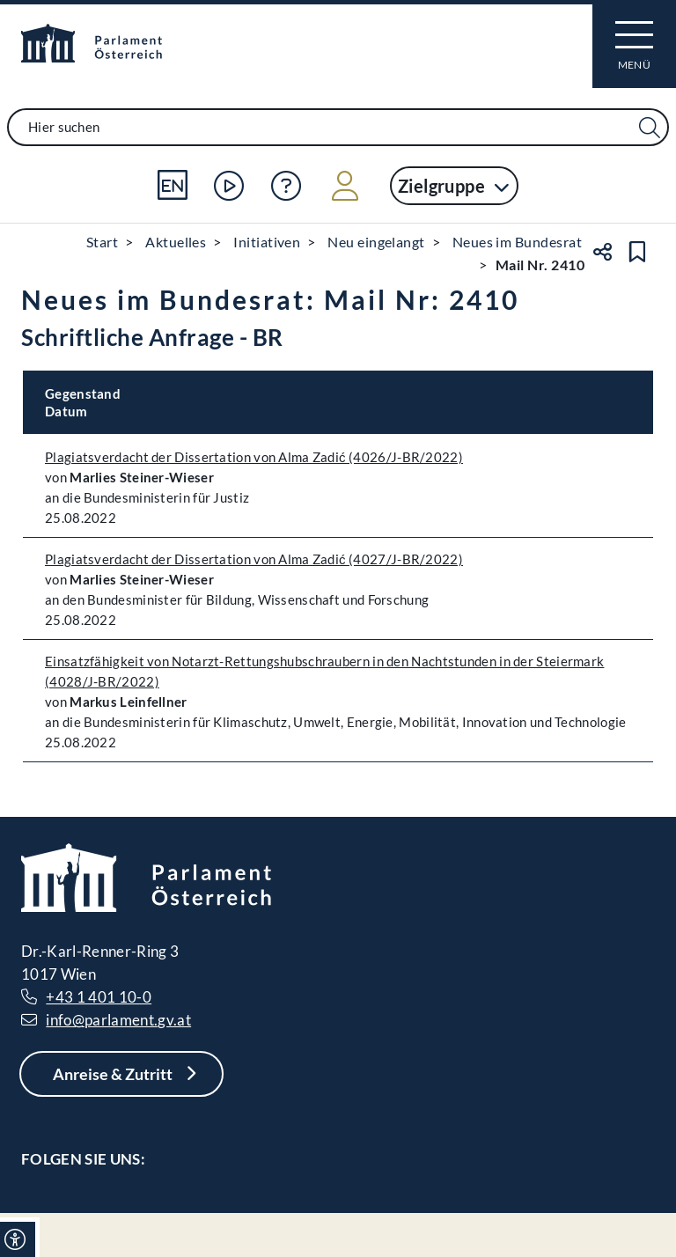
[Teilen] (602, 252)
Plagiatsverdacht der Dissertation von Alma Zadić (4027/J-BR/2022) (254, 559)
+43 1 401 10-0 (98, 997)
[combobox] (338, 127)
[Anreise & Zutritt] (121, 1074)
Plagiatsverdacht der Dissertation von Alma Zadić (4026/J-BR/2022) (254, 457)
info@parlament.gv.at (118, 1020)
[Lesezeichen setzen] (637, 252)
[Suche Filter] (649, 128)
